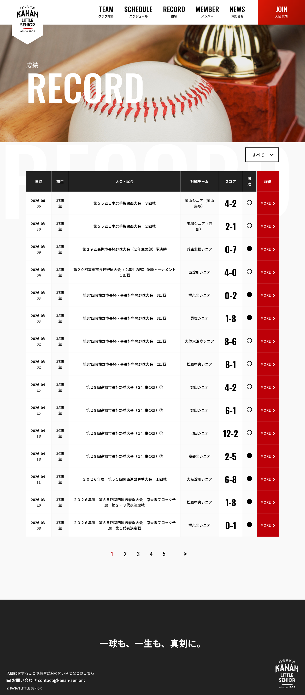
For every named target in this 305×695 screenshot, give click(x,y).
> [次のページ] (185, 554)
